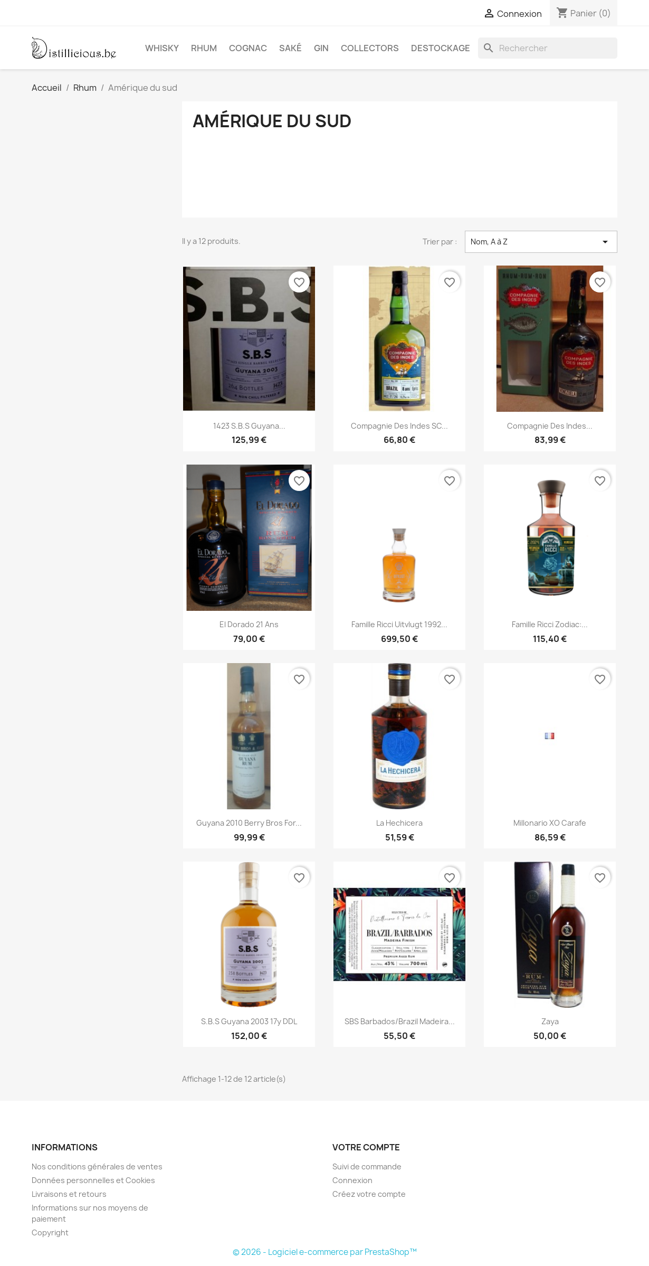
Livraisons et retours (69, 1194)
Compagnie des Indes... (550, 426)
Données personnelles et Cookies (93, 1180)
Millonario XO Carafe (549, 823)
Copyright (50, 1232)
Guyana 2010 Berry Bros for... (249, 823)
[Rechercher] (547, 48)
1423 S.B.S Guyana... (249, 426)
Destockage (440, 48)
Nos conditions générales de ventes (97, 1166)
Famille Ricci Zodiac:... (550, 624)
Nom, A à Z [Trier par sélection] (541, 241)
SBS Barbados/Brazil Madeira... (400, 1021)
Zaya (550, 1021)
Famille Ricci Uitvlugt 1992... (399, 624)
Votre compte (366, 1147)
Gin (321, 48)
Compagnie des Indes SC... (399, 426)
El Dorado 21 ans (249, 624)
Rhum (204, 48)
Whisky (162, 48)
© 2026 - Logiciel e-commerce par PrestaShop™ (325, 1252)
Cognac (248, 48)
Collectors (370, 48)
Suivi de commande (367, 1166)
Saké (290, 48)
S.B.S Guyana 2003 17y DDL (249, 1021)
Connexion (352, 1180)
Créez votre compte (369, 1194)
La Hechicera (399, 823)
